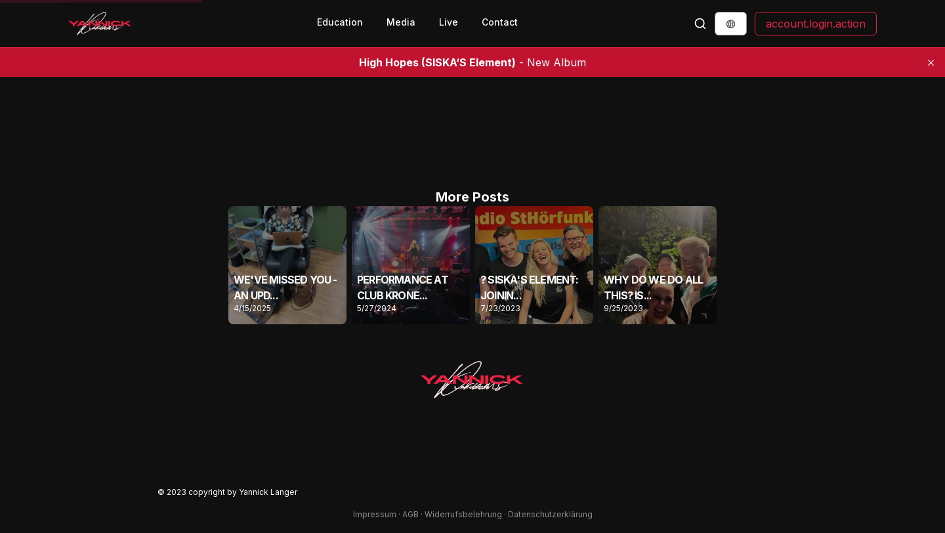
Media (401, 22)
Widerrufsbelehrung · (466, 514)
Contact (500, 22)
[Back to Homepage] (100, 24)
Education (340, 22)
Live (448, 22)
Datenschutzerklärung (550, 514)
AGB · (413, 514)
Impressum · (377, 514)
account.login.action (816, 23)
